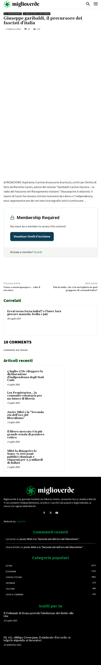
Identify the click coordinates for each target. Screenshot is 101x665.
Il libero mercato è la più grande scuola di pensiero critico (25, 434)
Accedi (38, 252)
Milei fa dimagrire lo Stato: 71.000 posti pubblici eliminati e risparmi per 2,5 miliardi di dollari (25, 457)
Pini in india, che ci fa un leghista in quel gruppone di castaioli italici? (75, 289)
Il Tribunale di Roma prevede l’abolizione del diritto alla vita (38, 615)
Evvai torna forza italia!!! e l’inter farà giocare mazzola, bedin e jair (34, 313)
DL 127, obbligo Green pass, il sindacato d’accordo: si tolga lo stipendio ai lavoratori (37, 639)
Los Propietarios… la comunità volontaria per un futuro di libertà (24, 395)
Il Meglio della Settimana (36, 13)
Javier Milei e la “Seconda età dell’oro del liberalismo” (25, 415)
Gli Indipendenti (13, 13)
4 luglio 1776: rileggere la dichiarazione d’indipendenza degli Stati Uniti (25, 376)
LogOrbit (21, 521)
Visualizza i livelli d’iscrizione (32, 236)
